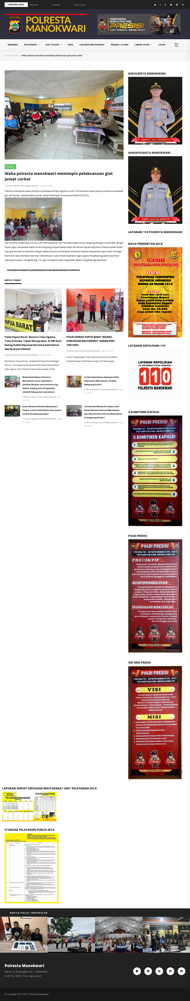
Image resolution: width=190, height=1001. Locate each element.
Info (70, 44)
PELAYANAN (31, 44)
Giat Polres (53, 44)
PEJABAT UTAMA (120, 44)
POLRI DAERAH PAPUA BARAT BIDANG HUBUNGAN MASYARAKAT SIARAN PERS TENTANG (90, 341)
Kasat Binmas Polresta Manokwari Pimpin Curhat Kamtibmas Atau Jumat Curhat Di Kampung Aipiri (41, 410)
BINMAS (16, 55)
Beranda (13, 44)
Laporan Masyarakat (92, 44)
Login (161, 44)
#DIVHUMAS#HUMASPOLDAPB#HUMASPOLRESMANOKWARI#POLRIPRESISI (43, 270)
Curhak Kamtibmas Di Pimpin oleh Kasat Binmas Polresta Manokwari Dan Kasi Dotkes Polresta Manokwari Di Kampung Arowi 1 (103, 412)
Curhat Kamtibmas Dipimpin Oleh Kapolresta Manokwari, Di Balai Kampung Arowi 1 (101, 381)
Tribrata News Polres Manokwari (21, 185)
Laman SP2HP (143, 44)
